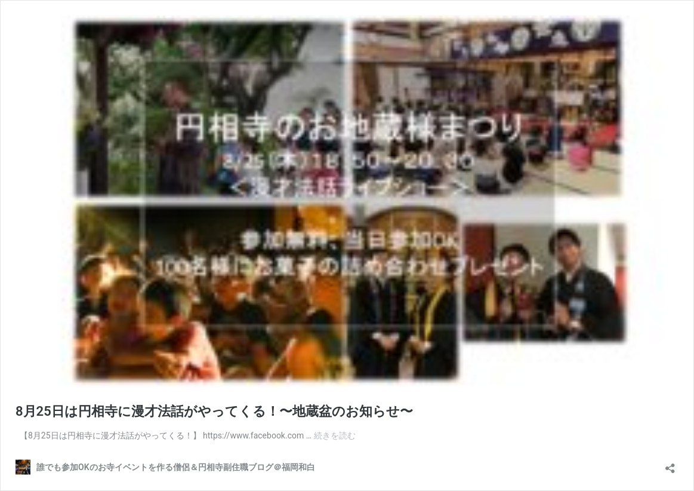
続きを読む (335, 435)
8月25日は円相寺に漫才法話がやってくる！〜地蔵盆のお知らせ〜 (214, 411)
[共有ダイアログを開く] (670, 464)
